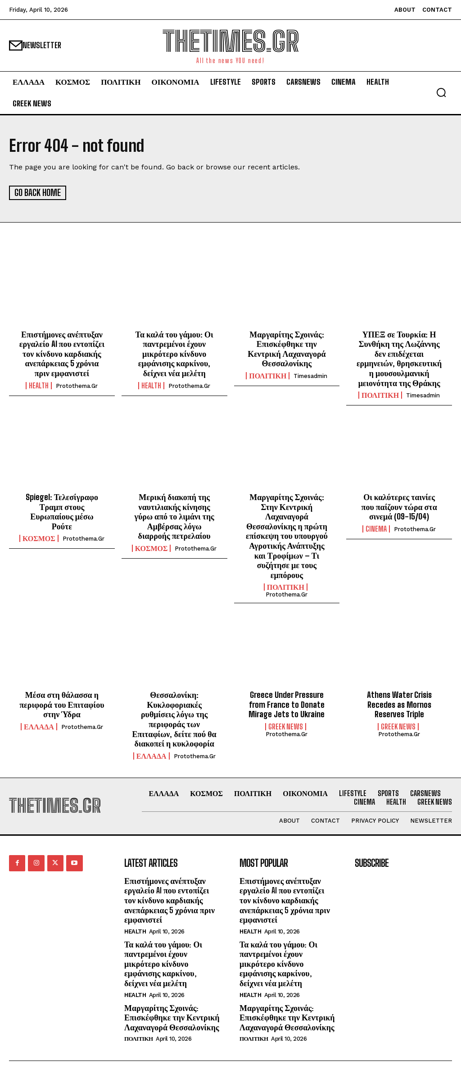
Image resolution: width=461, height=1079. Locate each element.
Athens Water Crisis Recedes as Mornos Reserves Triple (399, 704)
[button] (441, 92)
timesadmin (310, 375)
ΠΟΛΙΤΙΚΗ (267, 375)
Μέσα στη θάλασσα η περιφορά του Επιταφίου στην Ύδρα (61, 704)
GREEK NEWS (285, 725)
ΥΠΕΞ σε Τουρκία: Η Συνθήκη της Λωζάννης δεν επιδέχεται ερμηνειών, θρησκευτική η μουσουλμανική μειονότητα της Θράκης (399, 357)
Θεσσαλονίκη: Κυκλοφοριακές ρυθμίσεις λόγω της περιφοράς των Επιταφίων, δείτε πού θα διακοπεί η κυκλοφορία (174, 718)
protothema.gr (77, 385)
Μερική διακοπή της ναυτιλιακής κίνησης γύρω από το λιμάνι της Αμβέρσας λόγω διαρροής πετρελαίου (174, 516)
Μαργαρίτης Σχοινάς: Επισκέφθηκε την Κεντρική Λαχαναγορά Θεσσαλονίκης (286, 348)
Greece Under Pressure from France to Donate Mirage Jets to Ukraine (287, 704)
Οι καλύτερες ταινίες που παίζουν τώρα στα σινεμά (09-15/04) (399, 506)
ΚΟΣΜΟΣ (39, 538)
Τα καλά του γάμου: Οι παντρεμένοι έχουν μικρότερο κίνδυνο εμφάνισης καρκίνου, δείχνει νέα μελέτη (174, 352)
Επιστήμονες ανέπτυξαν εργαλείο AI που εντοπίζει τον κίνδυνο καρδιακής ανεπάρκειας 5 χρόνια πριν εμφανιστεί (61, 352)
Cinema (376, 528)
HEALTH (39, 384)
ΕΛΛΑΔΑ (39, 725)
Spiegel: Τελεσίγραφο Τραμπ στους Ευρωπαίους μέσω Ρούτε (62, 511)
